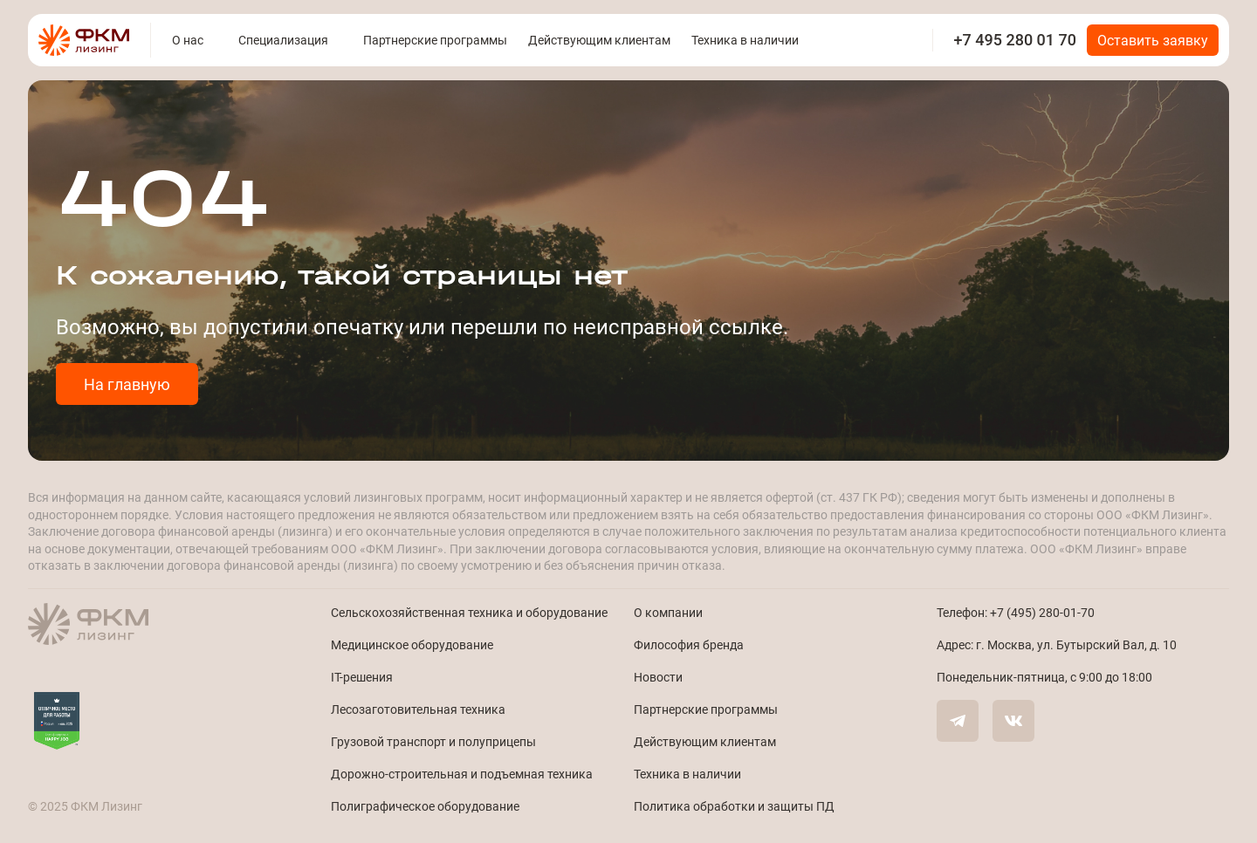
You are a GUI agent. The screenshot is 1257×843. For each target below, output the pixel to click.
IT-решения (362, 676)
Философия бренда (689, 644)
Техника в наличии (745, 39)
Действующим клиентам (599, 39)
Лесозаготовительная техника (418, 709)
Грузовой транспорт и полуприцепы (433, 741)
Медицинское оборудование (412, 644)
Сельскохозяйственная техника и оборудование (469, 612)
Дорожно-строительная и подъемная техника (462, 773)
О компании (668, 612)
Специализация (283, 39)
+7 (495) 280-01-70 (1042, 612)
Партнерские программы (435, 39)
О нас (187, 39)
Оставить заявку (1152, 40)
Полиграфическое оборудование (425, 806)
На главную (127, 384)
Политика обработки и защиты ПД (734, 806)
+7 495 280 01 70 (1015, 40)
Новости (658, 676)
